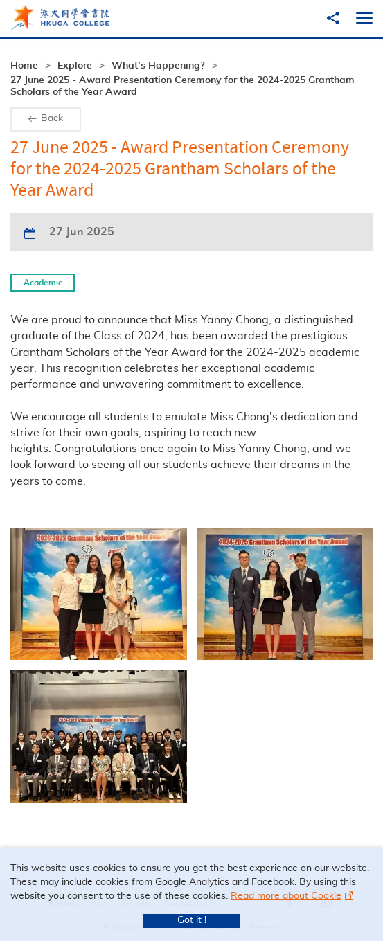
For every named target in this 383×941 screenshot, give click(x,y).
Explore (74, 66)
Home (24, 66)
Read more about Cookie (286, 896)
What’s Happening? (158, 66)
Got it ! (191, 920)
